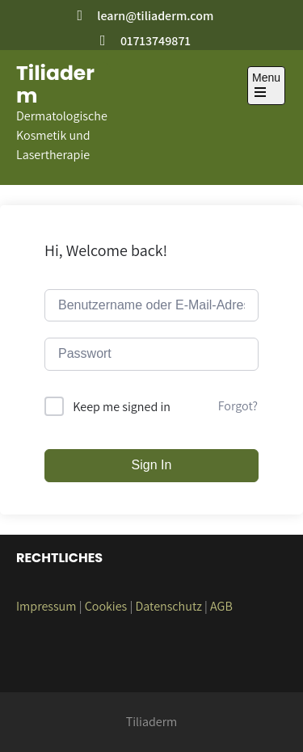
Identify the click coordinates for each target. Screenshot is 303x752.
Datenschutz (168, 606)
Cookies (106, 606)
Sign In (152, 465)
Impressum (46, 606)
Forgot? (238, 405)
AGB (221, 606)
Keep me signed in (121, 406)
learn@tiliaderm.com (155, 15)
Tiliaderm (55, 84)
